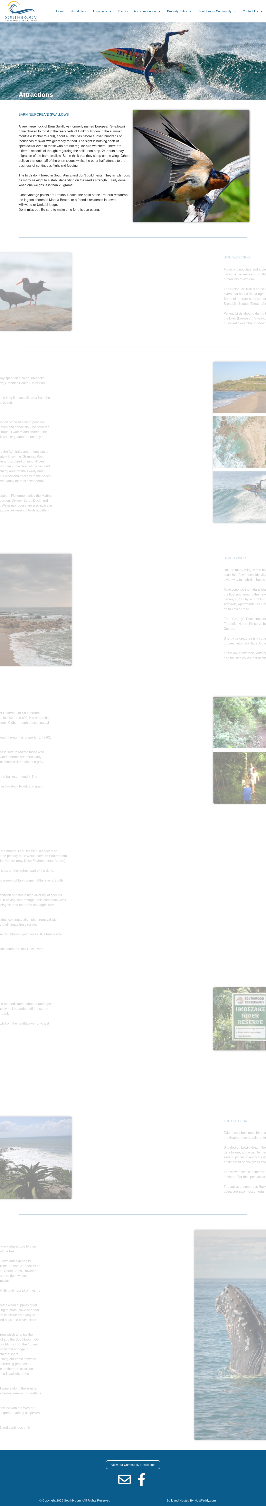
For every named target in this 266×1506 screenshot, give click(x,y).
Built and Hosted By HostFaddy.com (191, 1500)
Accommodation (147, 11)
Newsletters (78, 11)
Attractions (102, 11)
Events (123, 11)
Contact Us (253, 11)
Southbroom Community (217, 11)
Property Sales (179, 11)
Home (60, 11)
